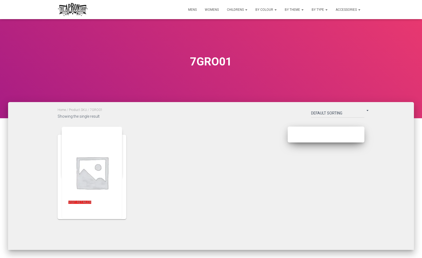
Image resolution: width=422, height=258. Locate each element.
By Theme (294, 10)
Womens (212, 10)
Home (62, 110)
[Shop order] (337, 114)
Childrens (237, 10)
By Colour (266, 10)
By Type (320, 10)
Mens (192, 10)
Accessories (348, 10)
